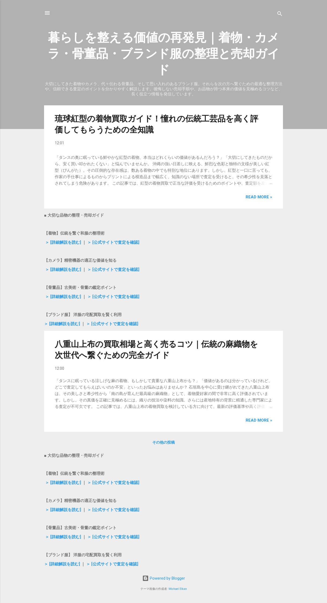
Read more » (259, 197)
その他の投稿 (163, 442)
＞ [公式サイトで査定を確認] (112, 242)
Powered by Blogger (163, 578)
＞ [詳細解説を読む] (62, 242)
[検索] (280, 14)
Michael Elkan (178, 589)
